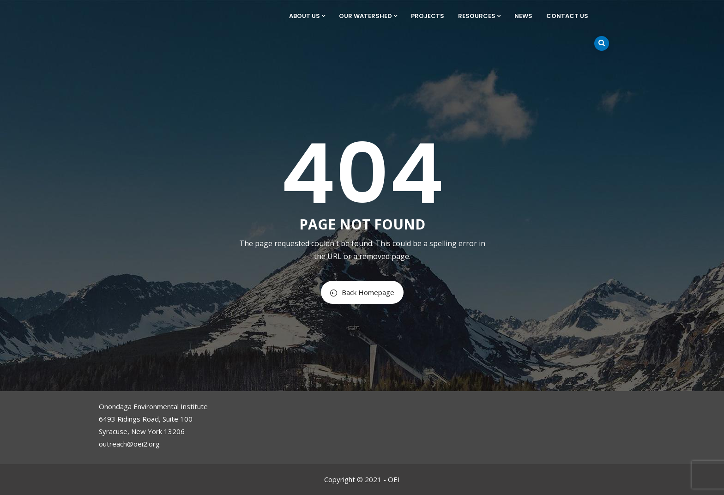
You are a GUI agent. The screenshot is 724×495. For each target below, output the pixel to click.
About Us (307, 16)
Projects (427, 16)
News (523, 16)
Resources (479, 16)
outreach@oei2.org (129, 443)
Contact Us (567, 16)
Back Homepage (362, 292)
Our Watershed (368, 16)
